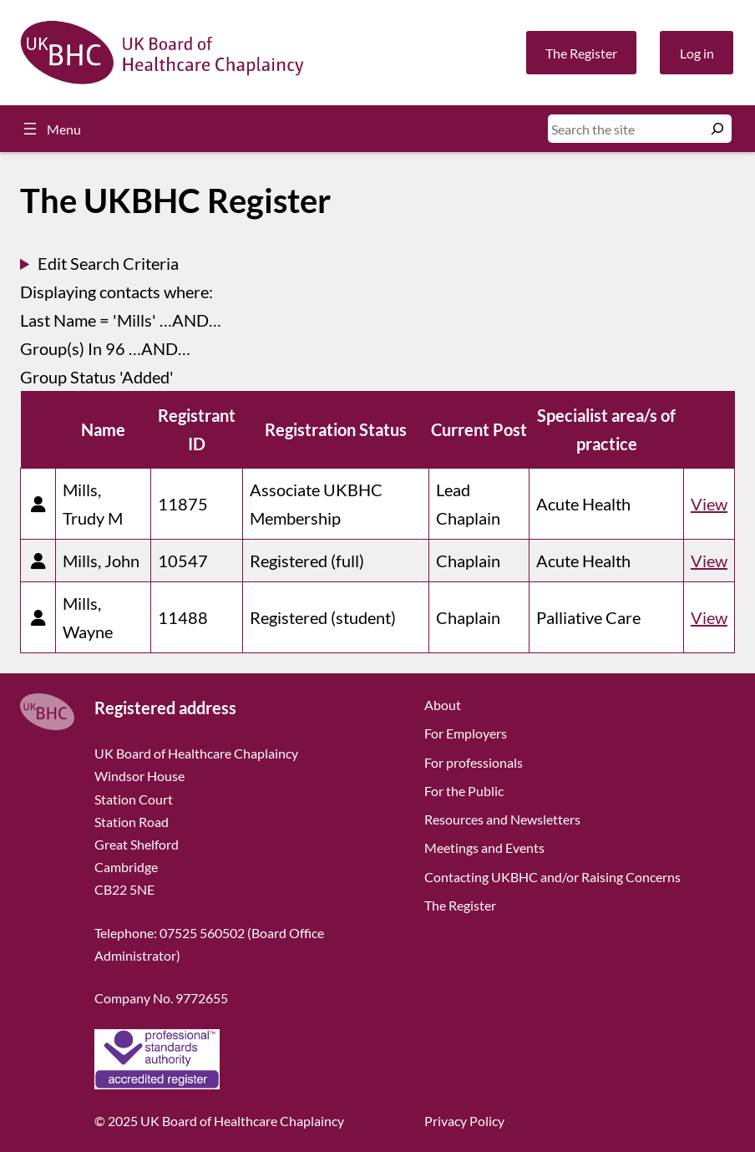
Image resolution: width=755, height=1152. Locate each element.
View (709, 504)
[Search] (717, 128)
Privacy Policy (464, 1121)
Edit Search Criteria (108, 263)
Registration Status (336, 429)
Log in (697, 53)
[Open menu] (50, 129)
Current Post (479, 429)
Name (103, 429)
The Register (581, 53)
